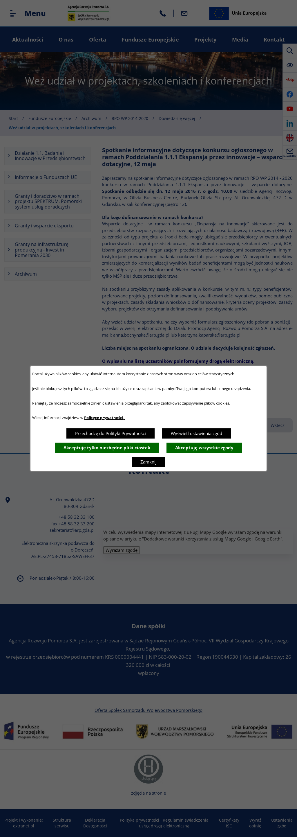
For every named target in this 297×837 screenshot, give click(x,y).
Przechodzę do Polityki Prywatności (110, 433)
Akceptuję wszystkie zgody (204, 447)
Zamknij (148, 462)
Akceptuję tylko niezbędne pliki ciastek (107, 447)
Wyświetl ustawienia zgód (196, 433)
